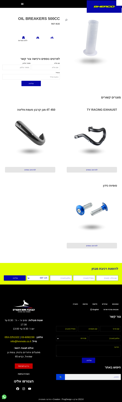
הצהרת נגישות (23, 374)
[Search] (60, 377)
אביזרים (104, 304)
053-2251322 (12, 337)
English (96, 309)
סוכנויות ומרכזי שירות (111, 309)
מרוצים (85, 304)
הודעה (118, 344)
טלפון (118, 334)
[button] (22, 4)
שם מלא (57, 63)
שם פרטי (117, 325)
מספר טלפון (26, 63)
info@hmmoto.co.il (20, 341)
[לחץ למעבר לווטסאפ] (4, 397)
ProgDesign (67, 399)
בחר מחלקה (83, 334)
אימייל (58, 73)
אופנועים (115, 304)
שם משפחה (94, 325)
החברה (75, 304)
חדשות (94, 304)
